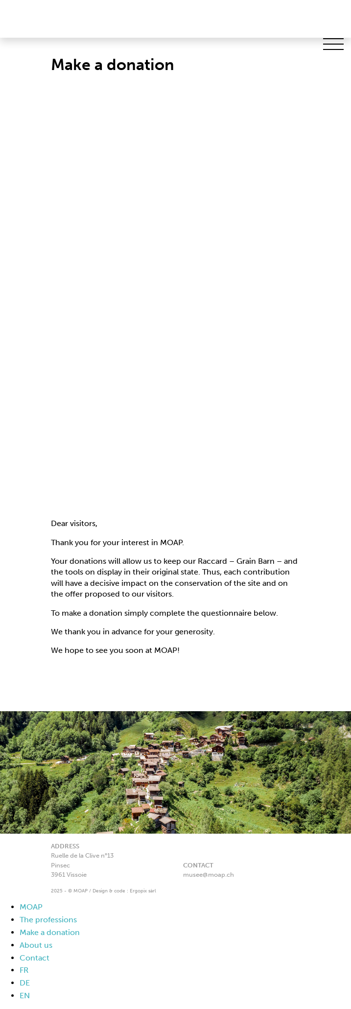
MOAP (31, 907)
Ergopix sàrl (143, 891)
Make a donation (50, 932)
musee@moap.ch (208, 874)
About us (36, 945)
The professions (48, 919)
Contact (34, 957)
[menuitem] (185, 970)
